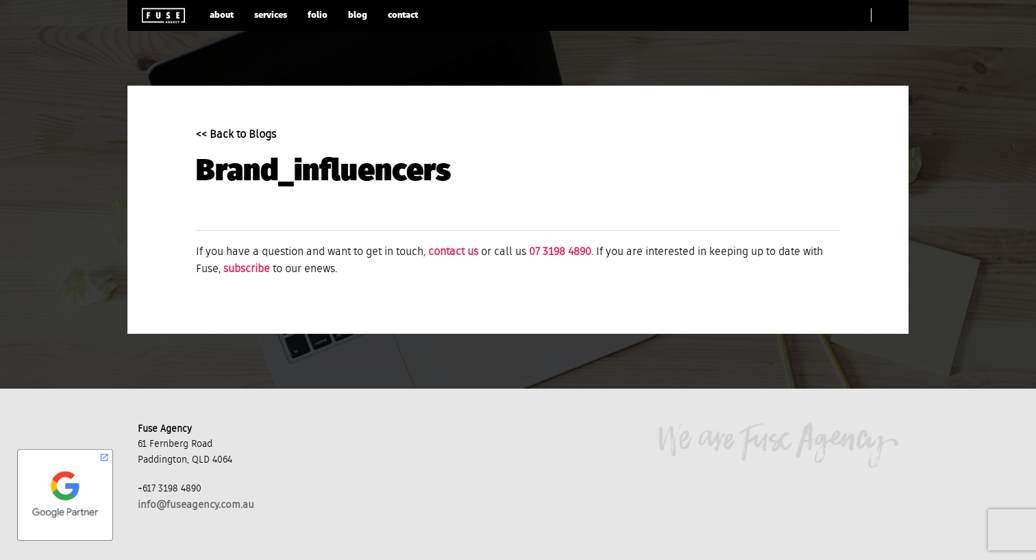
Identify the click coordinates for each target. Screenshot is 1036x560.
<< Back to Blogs (236, 135)
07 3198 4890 (560, 252)
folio (318, 15)
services (270, 15)
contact (403, 15)
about (222, 15)
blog (357, 15)
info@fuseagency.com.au (196, 505)
